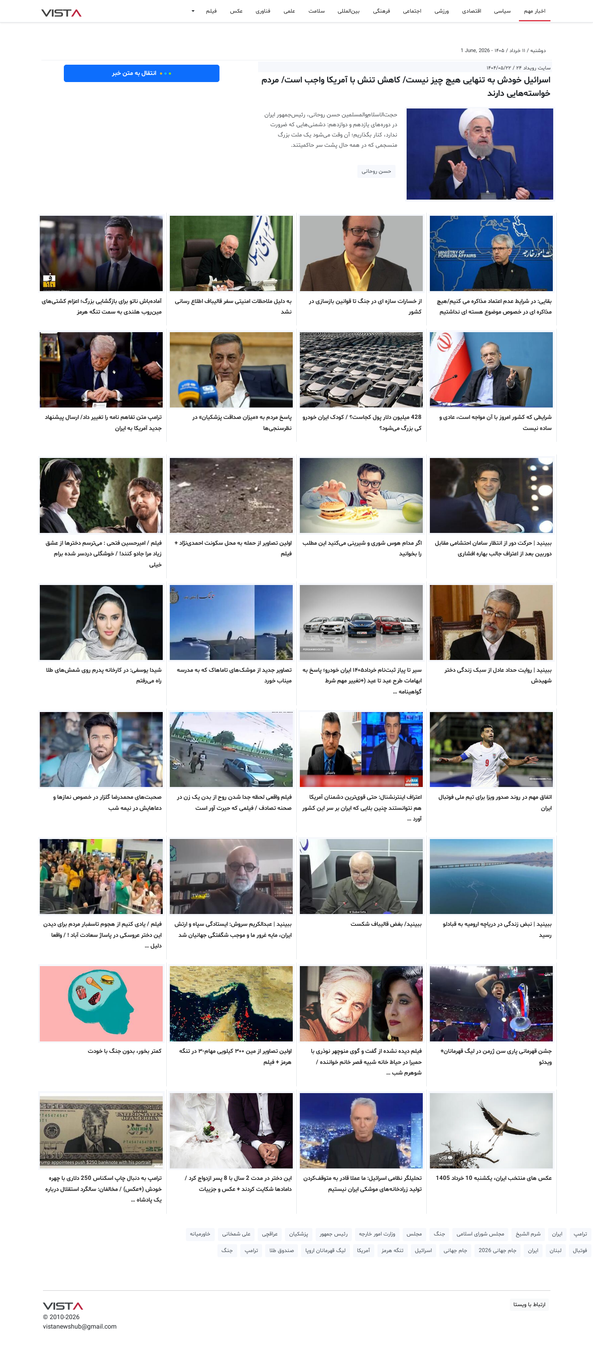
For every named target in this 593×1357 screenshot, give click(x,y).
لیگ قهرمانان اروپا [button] (325, 1250)
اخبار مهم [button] (534, 11)
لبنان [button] (555, 1250)
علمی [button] (289, 11)
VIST (61, 11)
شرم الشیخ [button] (528, 1234)
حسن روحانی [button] (376, 171)
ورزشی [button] (442, 11)
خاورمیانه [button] (200, 1234)
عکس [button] (236, 11)
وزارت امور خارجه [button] (377, 1234)
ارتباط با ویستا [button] (529, 1304)
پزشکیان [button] (298, 1234)
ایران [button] (557, 1234)
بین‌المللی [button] (349, 11)
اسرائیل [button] (423, 1250)
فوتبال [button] (580, 1250)
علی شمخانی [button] (236, 1234)
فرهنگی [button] (381, 11)
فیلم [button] (211, 11)
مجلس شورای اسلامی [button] (480, 1234)
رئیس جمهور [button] (334, 1234)
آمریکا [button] (363, 1250)
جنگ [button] (439, 1234)
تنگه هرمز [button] (392, 1250)
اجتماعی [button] (412, 11)
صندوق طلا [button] (282, 1250)
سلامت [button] (317, 11)
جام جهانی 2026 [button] (498, 1250)
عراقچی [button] (270, 1234)
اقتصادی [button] (471, 11)
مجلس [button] (414, 1234)
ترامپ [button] (580, 1234)
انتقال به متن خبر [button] (141, 73)
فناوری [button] (263, 11)
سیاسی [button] (502, 11)
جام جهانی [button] (455, 1250)
